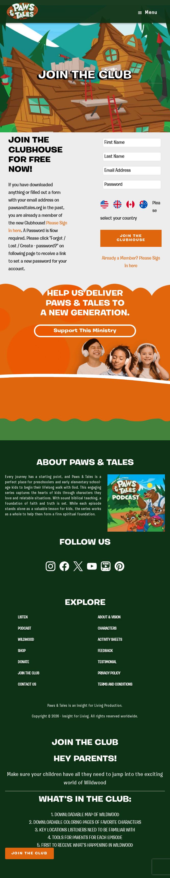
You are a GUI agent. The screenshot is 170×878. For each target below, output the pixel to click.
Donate (23, 662)
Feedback (105, 651)
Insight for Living (75, 716)
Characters (107, 629)
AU (143, 204)
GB (117, 204)
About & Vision (109, 617)
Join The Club (28, 673)
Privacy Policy (109, 673)
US (104, 204)
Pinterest (119, 566)
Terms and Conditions (115, 685)
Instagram (50, 566)
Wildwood (26, 640)
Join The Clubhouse (131, 238)
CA (130, 204)
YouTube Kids (105, 566)
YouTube (92, 566)
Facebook (64, 566)
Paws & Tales (22, 15)
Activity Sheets (110, 640)
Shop (22, 651)
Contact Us (27, 685)
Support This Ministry (85, 330)
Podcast (24, 629)
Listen (23, 617)
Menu (151, 12)
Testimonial (107, 662)
